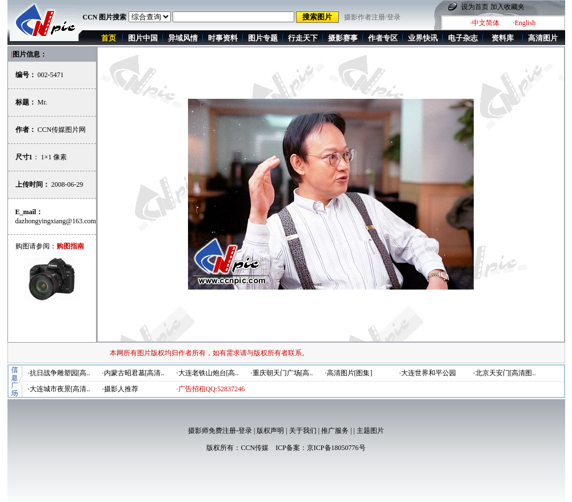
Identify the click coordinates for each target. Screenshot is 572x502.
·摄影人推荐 (120, 389)
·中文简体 (484, 23)
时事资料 (223, 38)
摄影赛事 (343, 38)
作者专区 (383, 38)
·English (524, 23)
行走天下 (303, 38)
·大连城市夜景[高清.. (59, 389)
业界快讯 (423, 38)
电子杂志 (463, 38)
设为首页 (475, 7)
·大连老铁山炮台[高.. (208, 373)
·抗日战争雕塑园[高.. (59, 373)
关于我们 (303, 431)
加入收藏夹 (507, 7)
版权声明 (270, 431)
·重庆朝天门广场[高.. (282, 373)
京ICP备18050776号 (336, 448)
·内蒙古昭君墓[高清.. (133, 373)
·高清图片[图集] (349, 373)
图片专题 (263, 38)
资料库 (502, 38)
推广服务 (335, 431)
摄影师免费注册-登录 (220, 431)
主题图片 (370, 431)
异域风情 (183, 38)
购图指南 (70, 246)
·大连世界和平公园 (427, 373)
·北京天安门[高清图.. (505, 373)
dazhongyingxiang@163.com (55, 221)
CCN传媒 (255, 448)
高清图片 (543, 38)
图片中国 (143, 38)
